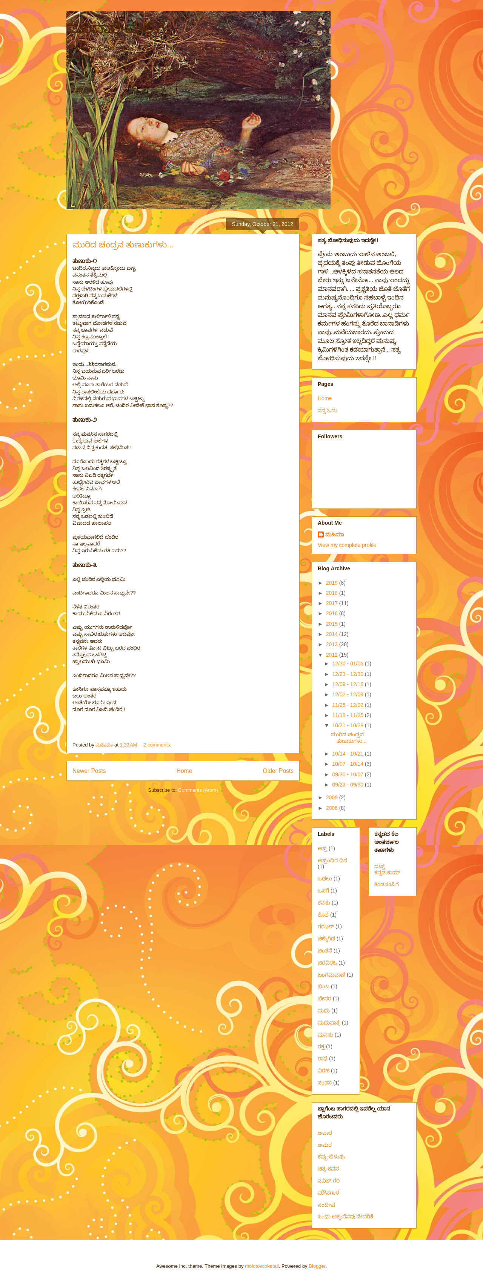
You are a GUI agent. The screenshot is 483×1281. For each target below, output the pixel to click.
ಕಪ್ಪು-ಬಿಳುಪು (331, 1157)
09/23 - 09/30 (348, 785)
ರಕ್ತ (321, 1046)
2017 (332, 603)
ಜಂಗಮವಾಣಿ (331, 975)
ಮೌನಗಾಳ (328, 1193)
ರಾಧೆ (323, 1058)
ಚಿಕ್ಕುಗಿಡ (326, 938)
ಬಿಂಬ (323, 986)
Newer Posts (89, 771)
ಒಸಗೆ (323, 891)
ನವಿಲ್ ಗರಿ (329, 1181)
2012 (332, 655)
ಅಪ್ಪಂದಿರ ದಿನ (332, 860)
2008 (332, 808)
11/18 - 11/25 (348, 715)
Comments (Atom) (198, 790)
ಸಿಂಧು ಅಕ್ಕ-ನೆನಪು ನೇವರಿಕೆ (345, 1216)
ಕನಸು (324, 903)
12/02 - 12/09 (348, 694)
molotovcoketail (262, 1266)
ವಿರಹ (323, 1071)
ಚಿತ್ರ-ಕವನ (328, 1169)
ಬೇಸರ (324, 998)
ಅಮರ (325, 1145)
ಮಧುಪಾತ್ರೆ (329, 1023)
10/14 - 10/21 (348, 754)
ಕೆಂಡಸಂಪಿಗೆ (386, 884)
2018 (332, 593)
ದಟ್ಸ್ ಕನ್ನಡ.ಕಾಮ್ (387, 869)
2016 (332, 613)
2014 (332, 634)
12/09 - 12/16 (348, 684)
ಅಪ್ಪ (322, 848)
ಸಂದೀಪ (326, 1205)
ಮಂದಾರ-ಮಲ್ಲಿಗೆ (116, 28)
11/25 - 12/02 (348, 705)
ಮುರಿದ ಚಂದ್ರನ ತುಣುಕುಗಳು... (123, 244)
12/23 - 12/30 (348, 674)
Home (184, 771)
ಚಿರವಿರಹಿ (327, 963)
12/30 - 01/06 (348, 663)
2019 (332, 583)
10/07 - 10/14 (348, 764)
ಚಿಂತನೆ (325, 951)
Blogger (317, 1266)
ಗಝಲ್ (326, 926)
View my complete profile (347, 545)
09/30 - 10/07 (348, 774)
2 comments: (158, 745)
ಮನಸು (325, 1035)
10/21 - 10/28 (348, 725)
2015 (332, 624)
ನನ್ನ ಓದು (327, 410)
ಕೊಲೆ (323, 915)
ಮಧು (324, 1011)
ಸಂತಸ (325, 1083)
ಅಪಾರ (325, 1133)
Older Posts (278, 771)
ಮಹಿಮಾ (334, 534)
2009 (332, 797)
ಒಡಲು (325, 879)
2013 (332, 644)
